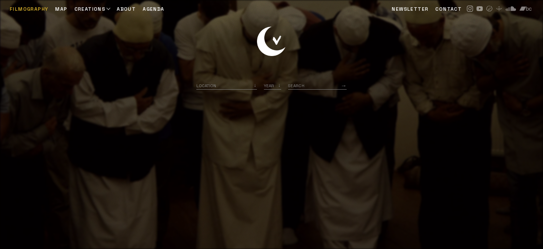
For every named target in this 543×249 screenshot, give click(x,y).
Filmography (29, 9)
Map (61, 9)
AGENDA (153, 9)
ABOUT (126, 9)
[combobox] (226, 86)
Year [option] (269, 85)
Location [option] (206, 85)
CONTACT (448, 9)
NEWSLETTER (410, 9)
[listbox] (272, 86)
